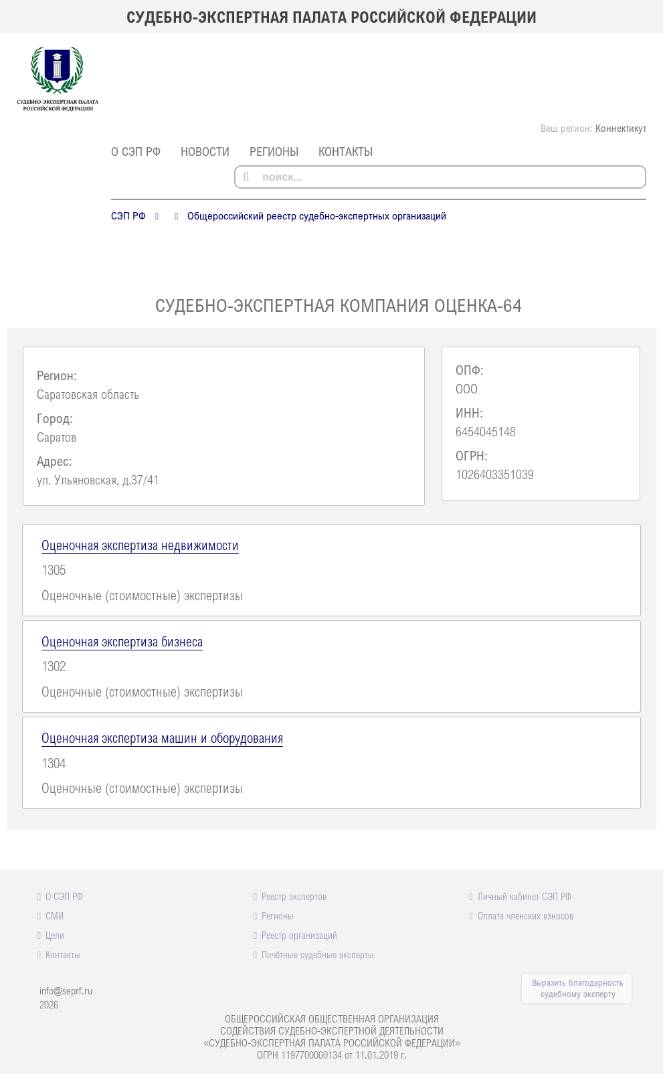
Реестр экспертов (294, 896)
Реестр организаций (299, 935)
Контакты (345, 151)
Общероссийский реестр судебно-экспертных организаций (316, 215)
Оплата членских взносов (525, 915)
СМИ (54, 915)
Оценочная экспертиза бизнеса (122, 641)
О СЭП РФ (136, 151)
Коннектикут (620, 128)
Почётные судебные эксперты (318, 954)
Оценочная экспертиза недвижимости (140, 544)
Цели (54, 935)
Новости (205, 151)
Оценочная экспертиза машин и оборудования (162, 737)
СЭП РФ (128, 215)
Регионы (274, 151)
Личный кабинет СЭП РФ (524, 896)
